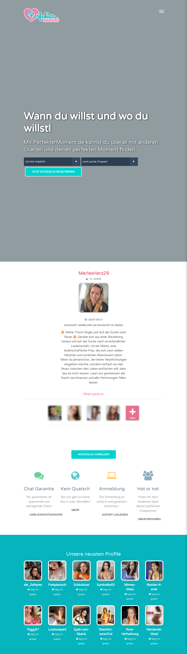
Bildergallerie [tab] (93, 394)
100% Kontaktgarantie (45, 514)
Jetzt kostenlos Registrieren (53, 171)
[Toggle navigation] (161, 11)
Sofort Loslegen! (115, 514)
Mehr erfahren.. (150, 519)
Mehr (75, 510)
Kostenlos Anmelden (93, 454)
